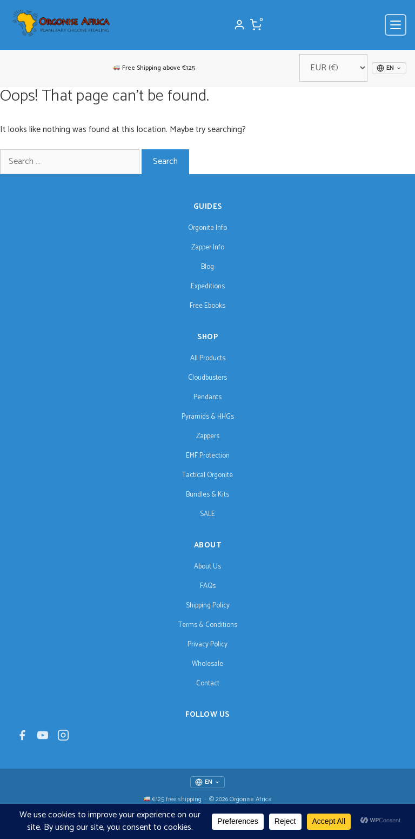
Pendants (207, 397)
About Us (207, 566)
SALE (207, 514)
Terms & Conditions (207, 625)
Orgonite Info (207, 228)
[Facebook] (22, 738)
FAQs (208, 586)
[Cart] (256, 25)
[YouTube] (43, 738)
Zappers (207, 436)
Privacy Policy (207, 644)
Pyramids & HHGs (208, 416)
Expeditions (208, 286)
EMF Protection (208, 455)
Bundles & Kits (207, 494)
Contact (207, 683)
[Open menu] (395, 25)
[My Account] (239, 25)
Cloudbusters (207, 378)
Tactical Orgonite (207, 475)
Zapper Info (207, 247)
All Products (207, 358)
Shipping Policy (208, 605)
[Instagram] (63, 738)
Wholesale (207, 664)
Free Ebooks (207, 306)
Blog (207, 267)
